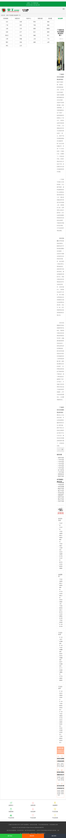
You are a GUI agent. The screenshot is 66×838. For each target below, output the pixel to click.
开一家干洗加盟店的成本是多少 (60, 705)
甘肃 (21, 21)
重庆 (7, 42)
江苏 (21, 28)
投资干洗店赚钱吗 (60, 664)
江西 (7, 38)
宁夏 (34, 25)
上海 (34, 38)
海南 (48, 21)
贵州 (21, 25)
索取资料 (32, 835)
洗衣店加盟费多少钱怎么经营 (60, 556)
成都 (34, 42)
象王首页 (54, 835)
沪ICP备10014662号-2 (49, 827)
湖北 (7, 45)
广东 (19, 15)
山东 (21, 45)
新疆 (34, 28)
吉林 (7, 32)
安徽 (21, 38)
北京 (7, 21)
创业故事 (16, 15)
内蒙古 (48, 28)
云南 (7, 28)
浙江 (48, 35)
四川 (34, 32)
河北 (21, 35)
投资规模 (5, 18)
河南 (21, 42)
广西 (7, 25)
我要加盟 (40, 18)
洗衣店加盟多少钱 (60, 601)
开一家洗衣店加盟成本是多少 (60, 695)
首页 (7, 15)
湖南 (48, 25)
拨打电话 (10, 835)
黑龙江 (7, 35)
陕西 (48, 32)
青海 (34, 21)
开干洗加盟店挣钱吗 (60, 678)
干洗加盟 (11, 15)
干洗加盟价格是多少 (60, 608)
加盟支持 (17, 18)
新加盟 (50, 18)
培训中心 (28, 18)
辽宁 (21, 32)
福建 (34, 35)
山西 (48, 42)
